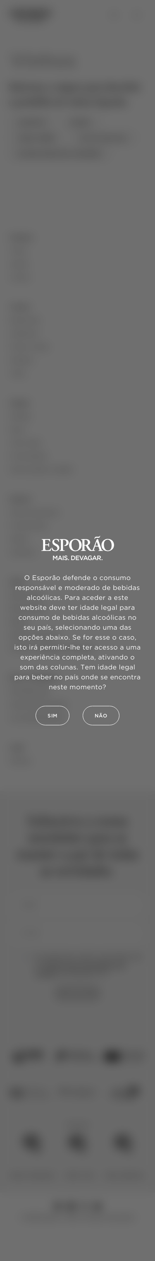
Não (101, 716)
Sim (52, 716)
